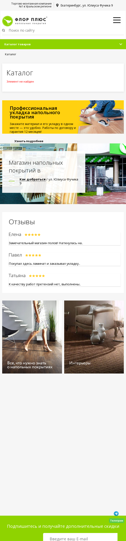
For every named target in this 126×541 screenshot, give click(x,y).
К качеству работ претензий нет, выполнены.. (45, 284)
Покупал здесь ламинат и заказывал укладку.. (44, 263)
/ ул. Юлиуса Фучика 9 (49, 181)
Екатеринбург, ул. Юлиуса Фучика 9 (86, 5)
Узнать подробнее (28, 141)
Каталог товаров (17, 44)
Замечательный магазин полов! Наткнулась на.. (46, 243)
